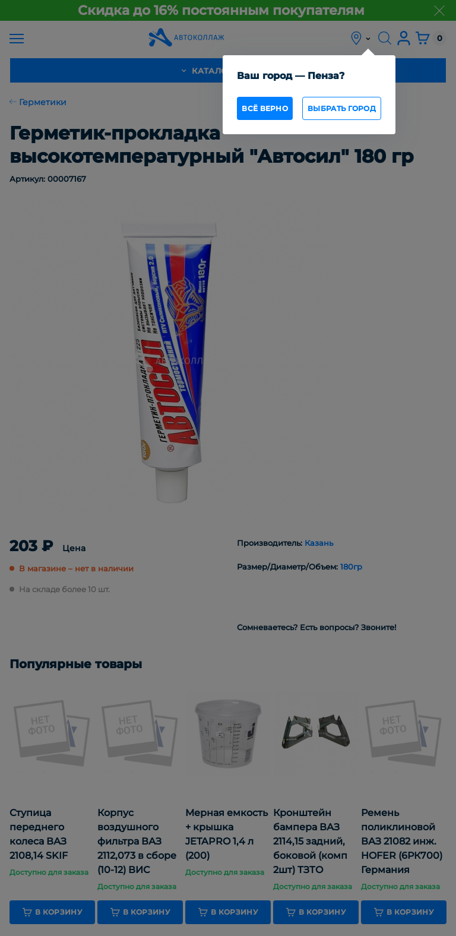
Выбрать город (342, 108)
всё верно (265, 108)
